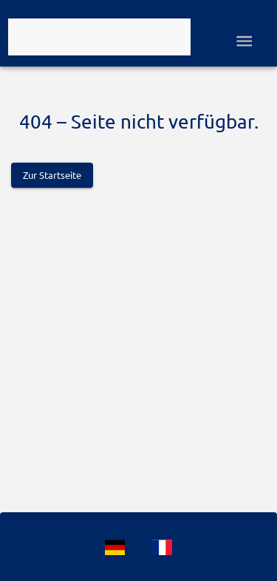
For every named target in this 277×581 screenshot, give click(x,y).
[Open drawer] (244, 41)
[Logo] (99, 36)
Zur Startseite (52, 175)
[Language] (115, 547)
